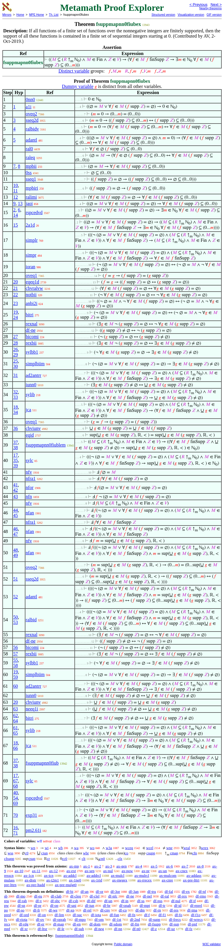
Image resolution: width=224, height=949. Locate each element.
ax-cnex (182, 871)
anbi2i (31, 303)
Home (20, 14)
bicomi (32, 336)
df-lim (59, 915)
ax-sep (89, 871)
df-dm (140, 910)
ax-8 (200, 866)
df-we (53, 910)
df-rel (87, 910)
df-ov (40, 919)
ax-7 (184, 866)
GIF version (214, 14)
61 (15, 727)
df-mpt (145, 905)
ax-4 (138, 866)
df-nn (118, 929)
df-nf (202, 891)
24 (15, 317)
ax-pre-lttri (191, 880)
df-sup (174, 924)
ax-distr (30, 880)
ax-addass (193, 875)
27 (15, 336)
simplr (32, 240)
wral (186, 848)
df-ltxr (42, 929)
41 (15, 484)
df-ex (186, 891)
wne (169, 848)
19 (15, 312)
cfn (194, 853)
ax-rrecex (144, 880)
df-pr (37, 905)
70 (15, 815)
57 (15, 653)
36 (15, 428)
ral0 (29, 148)
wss (10, 853)
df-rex (182, 896)
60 (15, 686)
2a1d (30, 225)
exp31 (31, 815)
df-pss (157, 901)
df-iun (89, 905)
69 (15, 803)
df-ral (164, 896)
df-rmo (200, 896)
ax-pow (127, 871)
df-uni (71, 905)
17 (15, 455)
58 (15, 665)
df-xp (70, 910)
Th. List (54, 14)
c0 (26, 853)
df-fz (188, 929)
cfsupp (9, 858)
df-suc (77, 915)
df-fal (168, 891)
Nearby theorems (210, 8)
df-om (99, 919)
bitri (30, 314)
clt (83, 858)
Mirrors (6, 14)
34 (15, 412)
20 (15, 281)
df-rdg (24, 924)
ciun (44, 853)
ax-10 (19, 871)
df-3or (115, 891)
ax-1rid (96, 880)
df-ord (24, 915)
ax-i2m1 (52, 880)
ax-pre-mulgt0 (65, 885)
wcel (149, 848)
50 (15, 617)
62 (15, 715)
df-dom (94, 924)
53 (15, 622)
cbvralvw (34, 288)
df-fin (135, 924)
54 (15, 797)
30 (15, 366)
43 (15, 496)
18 (15, 407)
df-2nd (135, 919)
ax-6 (169, 866)
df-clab (56, 896)
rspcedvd (34, 212)
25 (15, 361)
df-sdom (115, 924)
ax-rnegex (119, 880)
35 (15, 460)
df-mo (20, 896)
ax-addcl (70, 875)
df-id (177, 905)
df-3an (134, 891)
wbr (86, 853)
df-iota (96, 915)
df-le (60, 929)
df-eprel (196, 905)
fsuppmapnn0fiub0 (69, 935)
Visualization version (191, 14)
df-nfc (113, 896)
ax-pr (145, 871)
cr (48, 858)
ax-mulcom (167, 875)
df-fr (36, 910)
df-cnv (105, 910)
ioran (30, 266)
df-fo (178, 915)
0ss (29, 172)
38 (15, 447)
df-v (39, 901)
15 (15, 225)
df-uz (171, 929)
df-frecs (175, 919)
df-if (192, 901)
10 (15, 185)
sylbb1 (32, 352)
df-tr (162, 905)
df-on (42, 915)
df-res (174, 910)
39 (15, 465)
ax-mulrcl (141, 875)
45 (15, 515)
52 (15, 596)
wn (33, 848)
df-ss (140, 901)
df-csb (73, 901)
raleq (30, 157)
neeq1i (32, 708)
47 (15, 534)
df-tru (151, 891)
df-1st (116, 919)
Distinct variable (73, 70)
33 (15, 397)
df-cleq (75, 896)
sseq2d (32, 120)
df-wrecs (195, 919)
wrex (204, 848)
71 (15, 832)
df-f (147, 915)
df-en (76, 924)
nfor (30, 487)
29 (15, 354)
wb (60, 848)
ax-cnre (167, 880)
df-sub (79, 929)
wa (76, 848)
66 (15, 748)
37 (15, 442)
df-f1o (196, 915)
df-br (107, 905)
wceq (129, 848)
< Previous (198, 4)
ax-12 (53, 871)
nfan (30, 512)
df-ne (31, 330)
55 (15, 660)
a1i (29, 106)
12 (15, 197)
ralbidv (32, 128)
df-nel (147, 896)
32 (15, 391)
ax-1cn (29, 875)
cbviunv (33, 428)
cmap (174, 853)
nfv (29, 472)
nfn (29, 496)
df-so (20, 910)
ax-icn (48, 875)
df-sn (21, 905)
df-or (99, 891)
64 (15, 720)
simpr (31, 255)
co (126, 853)
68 (15, 786)
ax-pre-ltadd (36, 885)
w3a (109, 848)
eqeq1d (32, 281)
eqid (30, 435)
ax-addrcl (94, 875)
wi (46, 848)
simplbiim (35, 363)
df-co (123, 910)
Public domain (123, 944)
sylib (30, 394)
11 (15, 190)
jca (28, 409)
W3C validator (211, 944)
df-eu (38, 896)
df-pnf (192, 924)
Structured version (163, 14)
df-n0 (136, 929)
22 (15, 294)
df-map (58, 924)
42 (15, 490)
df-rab (22, 901)
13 (20, 203)
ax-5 (154, 866)
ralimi (31, 197)
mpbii (31, 166)
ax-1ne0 (75, 880)
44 (15, 510)
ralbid (31, 619)
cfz (120, 858)
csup (31, 858)
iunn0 (31, 384)
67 (15, 780)
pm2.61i (33, 830)
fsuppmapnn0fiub (42, 763)
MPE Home (36, 14)
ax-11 (36, 871)
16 (15, 827)
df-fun (114, 915)
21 (15, 288)
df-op (54, 905)
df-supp (154, 919)
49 (15, 555)
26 (15, 349)
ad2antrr (33, 375)
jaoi (29, 203)
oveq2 (31, 113)
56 (15, 647)
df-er (40, 924)
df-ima (192, 910)
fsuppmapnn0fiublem (46, 444)
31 (15, 375)
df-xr (24, 929)
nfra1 (31, 478)
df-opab (125, 905)
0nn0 (30, 99)
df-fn (131, 915)
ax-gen (121, 866)
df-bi (69, 891)
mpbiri (32, 188)
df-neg (99, 929)
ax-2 (97, 866)
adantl (31, 139)
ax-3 (108, 866)
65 (15, 733)
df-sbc (55, 901)
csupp (150, 853)
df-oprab (59, 919)
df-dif (91, 901)
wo (92, 848)
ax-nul (108, 871)
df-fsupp (154, 924)
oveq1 (31, 275)
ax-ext (71, 871)
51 (15, 578)
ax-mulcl (117, 875)
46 (15, 528)
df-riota (21, 919)
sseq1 (31, 179)
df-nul (176, 901)
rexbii (31, 343)
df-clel (94, 896)
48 (15, 550)
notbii (31, 294)
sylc (29, 460)
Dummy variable (77, 86)
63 (15, 708)
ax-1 (86, 866)
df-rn (157, 910)
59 (15, 677)
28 (15, 343)
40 (15, 792)
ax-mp (74, 866)
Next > (216, 4)
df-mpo (80, 919)
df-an (84, 891)
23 (15, 303)
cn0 (102, 858)
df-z (154, 929)
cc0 (64, 858)
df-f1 (162, 915)
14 (15, 215)
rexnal (31, 323)
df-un (108, 901)
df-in (124, 901)
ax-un (162, 871)
